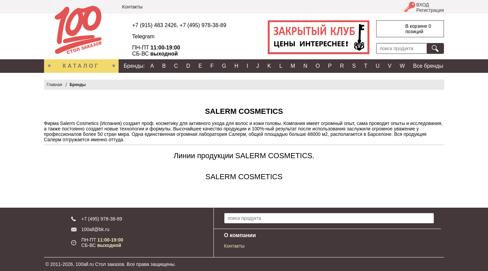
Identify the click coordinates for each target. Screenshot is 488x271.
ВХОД (422, 4)
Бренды (77, 84)
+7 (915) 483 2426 (154, 25)
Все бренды (428, 66)
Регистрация (430, 10)
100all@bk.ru (95, 229)
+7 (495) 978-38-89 (203, 25)
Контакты (132, 6)
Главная (54, 84)
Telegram (143, 36)
